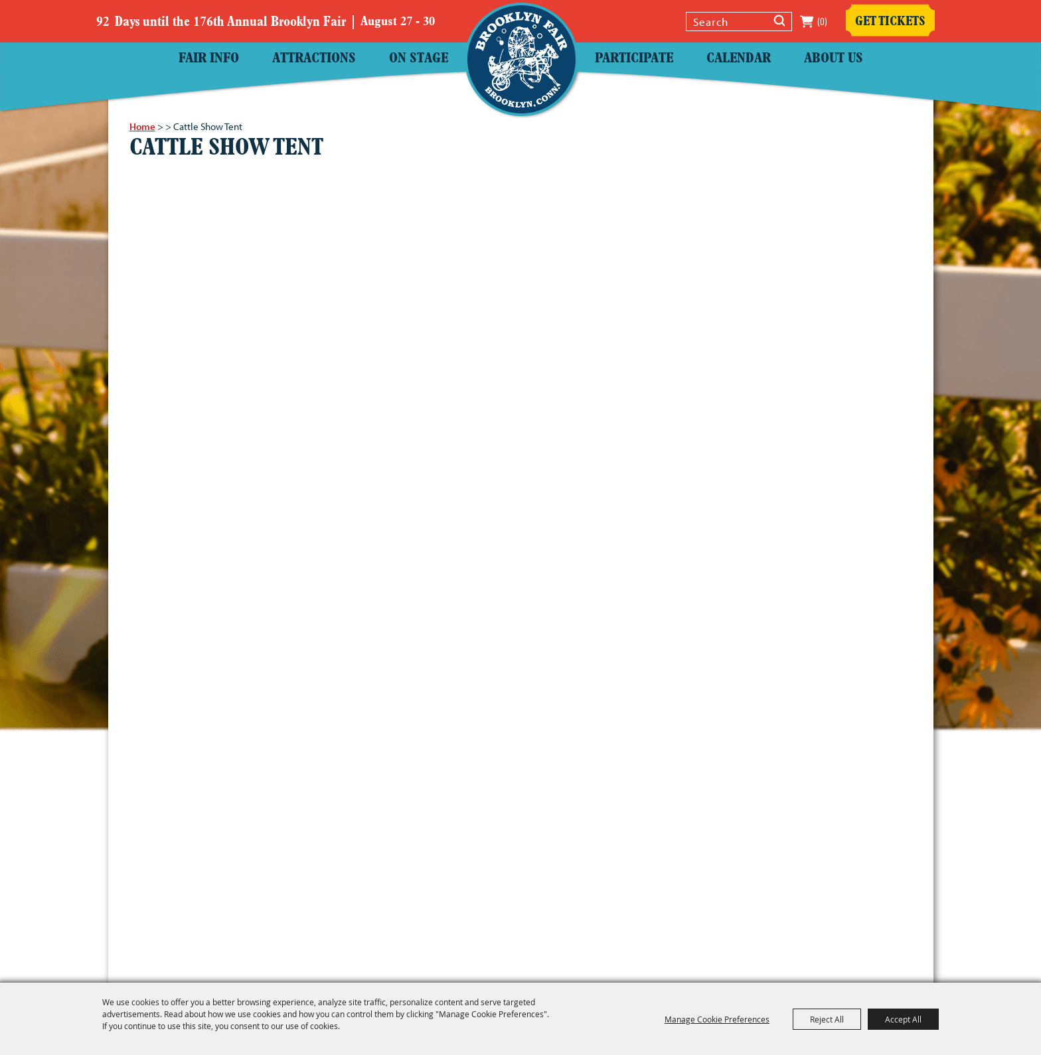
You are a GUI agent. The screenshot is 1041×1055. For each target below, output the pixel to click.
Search (779, 23)
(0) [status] (822, 21)
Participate (634, 58)
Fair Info (209, 58)
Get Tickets (890, 22)
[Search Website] (727, 22)
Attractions (314, 58)
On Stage (418, 58)
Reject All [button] (827, 1019)
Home (142, 126)
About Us (833, 58)
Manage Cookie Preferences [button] (717, 1019)
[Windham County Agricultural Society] (521, 59)
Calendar (738, 58)
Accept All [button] (903, 1019)
